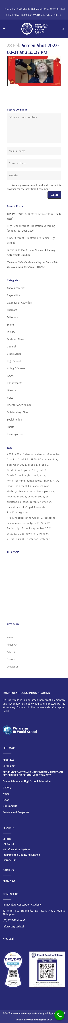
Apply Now (9, 881)
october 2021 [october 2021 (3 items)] (36, 496)
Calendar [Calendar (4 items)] (28, 454)
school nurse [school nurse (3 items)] (14, 523)
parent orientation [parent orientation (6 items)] (40, 502)
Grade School (14, 353)
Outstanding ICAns (17, 412)
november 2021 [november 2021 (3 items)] (16, 496)
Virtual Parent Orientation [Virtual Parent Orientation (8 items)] (22, 539)
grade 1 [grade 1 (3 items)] (32, 465)
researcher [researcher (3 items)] (50, 518)
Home (10, 637)
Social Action (14, 419)
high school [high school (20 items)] (31, 475)
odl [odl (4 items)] (48, 496)
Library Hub (9, 860)
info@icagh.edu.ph (13, 926)
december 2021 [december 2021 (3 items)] (16, 465)
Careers (11, 612)
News (10, 397)
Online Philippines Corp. (40, 1019)
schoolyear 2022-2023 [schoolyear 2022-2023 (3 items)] (37, 523)
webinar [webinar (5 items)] (45, 539)
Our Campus (10, 806)
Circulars (12, 310)
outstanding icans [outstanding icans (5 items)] (17, 502)
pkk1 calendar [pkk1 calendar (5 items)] (38, 507)
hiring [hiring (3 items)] (43, 475)
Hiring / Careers (16, 368)
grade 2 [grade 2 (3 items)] (43, 465)
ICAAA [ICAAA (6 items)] (54, 480)
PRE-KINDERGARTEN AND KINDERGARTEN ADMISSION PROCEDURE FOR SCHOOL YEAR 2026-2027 (33, 774)
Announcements (16, 288)
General (11, 346)
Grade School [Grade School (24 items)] (15, 475)
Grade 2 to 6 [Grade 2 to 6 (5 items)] (14, 470)
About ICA (12, 562)
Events (11, 324)
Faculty (11, 332)
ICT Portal (8, 844)
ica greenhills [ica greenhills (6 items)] (23, 486)
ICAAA (10, 375)
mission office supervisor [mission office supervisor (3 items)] (39, 491)
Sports (10, 427)
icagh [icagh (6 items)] (10, 486)
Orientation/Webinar (19, 405)
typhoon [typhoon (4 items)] (43, 533)
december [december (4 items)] (51, 459)
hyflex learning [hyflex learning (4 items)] (16, 480)
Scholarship (13, 598)
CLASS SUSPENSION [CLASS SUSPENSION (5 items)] (31, 459)
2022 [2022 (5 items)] (18, 454)
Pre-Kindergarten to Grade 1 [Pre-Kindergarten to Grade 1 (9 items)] (24, 518)
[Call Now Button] (59, 1015)
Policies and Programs (16, 812)
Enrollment (9, 766)
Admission (13, 576)
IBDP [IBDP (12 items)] (46, 480)
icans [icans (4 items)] (35, 486)
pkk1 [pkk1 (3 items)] (25, 507)
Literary (11, 390)
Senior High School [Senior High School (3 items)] (18, 528)
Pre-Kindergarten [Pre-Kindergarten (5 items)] (17, 512)
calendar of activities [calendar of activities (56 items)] (48, 454)
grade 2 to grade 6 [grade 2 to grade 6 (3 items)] (35, 470)
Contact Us (12, 666)
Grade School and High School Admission (27, 781)
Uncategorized (15, 434)
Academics (13, 569)
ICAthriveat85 (14, 383)
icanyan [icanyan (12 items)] (44, 486)
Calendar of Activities (19, 302)
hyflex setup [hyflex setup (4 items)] (33, 480)
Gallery (7, 787)
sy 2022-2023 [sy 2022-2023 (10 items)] (16, 533)
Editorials (12, 317)
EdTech (7, 839)
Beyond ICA (13, 295)
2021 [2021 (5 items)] (10, 454)
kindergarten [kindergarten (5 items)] (15, 491)
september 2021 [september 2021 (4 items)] (41, 528)
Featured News (15, 339)
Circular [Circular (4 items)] (12, 459)
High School (14, 361)
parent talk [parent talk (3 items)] (13, 507)
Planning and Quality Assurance (21, 854)
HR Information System (16, 849)
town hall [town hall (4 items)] (31, 533)
